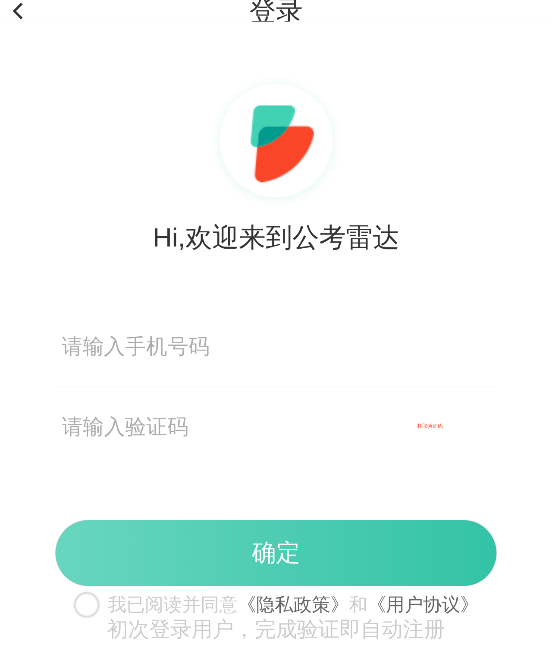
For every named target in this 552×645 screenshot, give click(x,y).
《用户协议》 (423, 604)
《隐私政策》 (293, 604)
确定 (276, 552)
